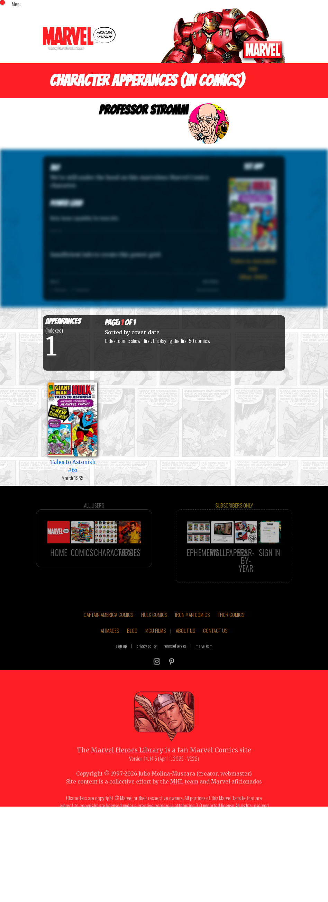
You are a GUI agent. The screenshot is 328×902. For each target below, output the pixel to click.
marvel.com (203, 658)
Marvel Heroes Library (127, 762)
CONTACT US (215, 642)
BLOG (132, 642)
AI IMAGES (110, 642)
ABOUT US (185, 642)
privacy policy (146, 658)
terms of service (175, 658)
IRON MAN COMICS (192, 627)
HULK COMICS (154, 627)
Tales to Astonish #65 (72, 427)
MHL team (184, 794)
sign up (121, 658)
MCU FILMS (155, 642)
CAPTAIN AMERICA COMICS (108, 627)
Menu (16, 4)
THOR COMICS (231, 627)
